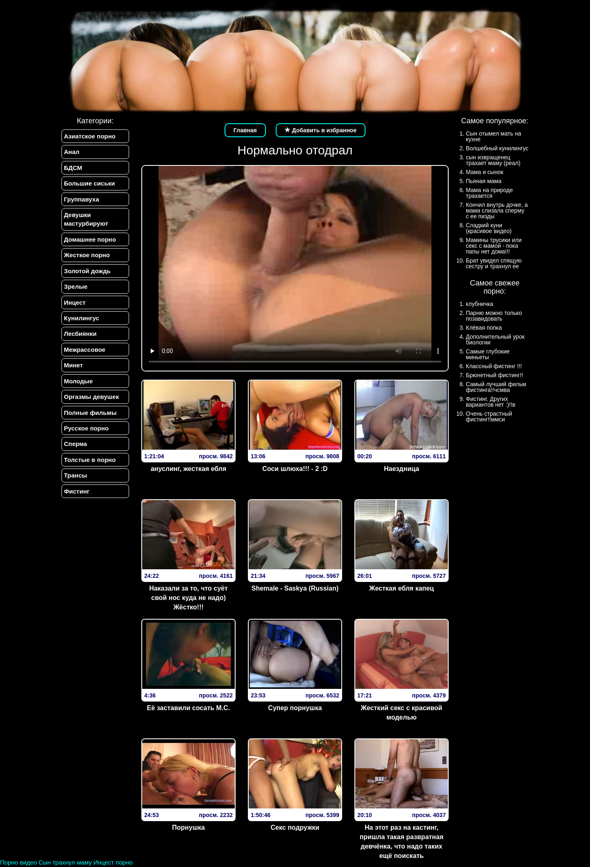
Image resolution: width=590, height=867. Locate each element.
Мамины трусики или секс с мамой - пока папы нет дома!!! (494, 245)
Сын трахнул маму (65, 862)
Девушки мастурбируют (86, 219)
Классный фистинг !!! (494, 366)
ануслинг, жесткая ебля (189, 468)
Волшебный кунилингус (497, 148)
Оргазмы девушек (91, 396)
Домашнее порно (90, 239)
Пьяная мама (484, 181)
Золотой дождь (87, 270)
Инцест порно (113, 862)
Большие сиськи (89, 183)
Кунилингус (81, 318)
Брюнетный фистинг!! (494, 375)
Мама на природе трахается (489, 193)
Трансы (75, 475)
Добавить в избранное (321, 130)
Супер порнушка (295, 707)
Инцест (75, 302)
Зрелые (76, 286)
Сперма (75, 443)
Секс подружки (295, 827)
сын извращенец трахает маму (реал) (493, 160)
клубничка (479, 304)
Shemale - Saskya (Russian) (295, 588)
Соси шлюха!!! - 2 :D (294, 468)
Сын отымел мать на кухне (493, 136)
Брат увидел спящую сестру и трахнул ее (494, 263)
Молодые (78, 381)
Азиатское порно (90, 136)
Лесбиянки (80, 333)
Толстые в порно (90, 459)
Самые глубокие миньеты (488, 354)
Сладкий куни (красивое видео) (489, 228)
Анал (71, 151)
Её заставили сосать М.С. (188, 707)
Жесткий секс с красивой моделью (401, 712)
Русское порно (86, 428)
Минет (73, 365)
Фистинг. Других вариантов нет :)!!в (490, 401)
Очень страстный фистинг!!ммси (489, 416)
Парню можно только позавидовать (494, 315)
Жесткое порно (87, 254)
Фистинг (76, 491)
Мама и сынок (484, 172)
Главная (245, 130)
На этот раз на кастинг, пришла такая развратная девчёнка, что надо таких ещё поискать (402, 841)
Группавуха (81, 199)
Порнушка (188, 827)
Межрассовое (84, 349)
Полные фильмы (90, 412)
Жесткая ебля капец (401, 588)
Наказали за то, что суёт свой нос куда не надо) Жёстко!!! (188, 598)
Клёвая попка (484, 328)
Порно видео (18, 862)
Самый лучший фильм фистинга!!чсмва (496, 387)
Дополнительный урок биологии (495, 339)
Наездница (401, 468)
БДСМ (73, 167)
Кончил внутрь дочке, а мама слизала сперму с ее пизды (497, 210)
